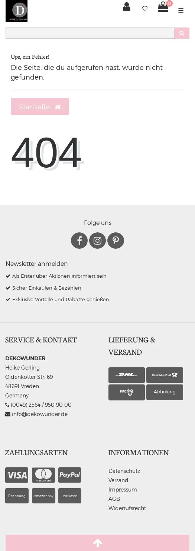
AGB (114, 499)
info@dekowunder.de (36, 414)
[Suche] (181, 33)
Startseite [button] (40, 107)
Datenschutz (124, 471)
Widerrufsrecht (127, 508)
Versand (118, 480)
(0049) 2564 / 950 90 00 (38, 405)
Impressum (122, 489)
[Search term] (90, 33)
